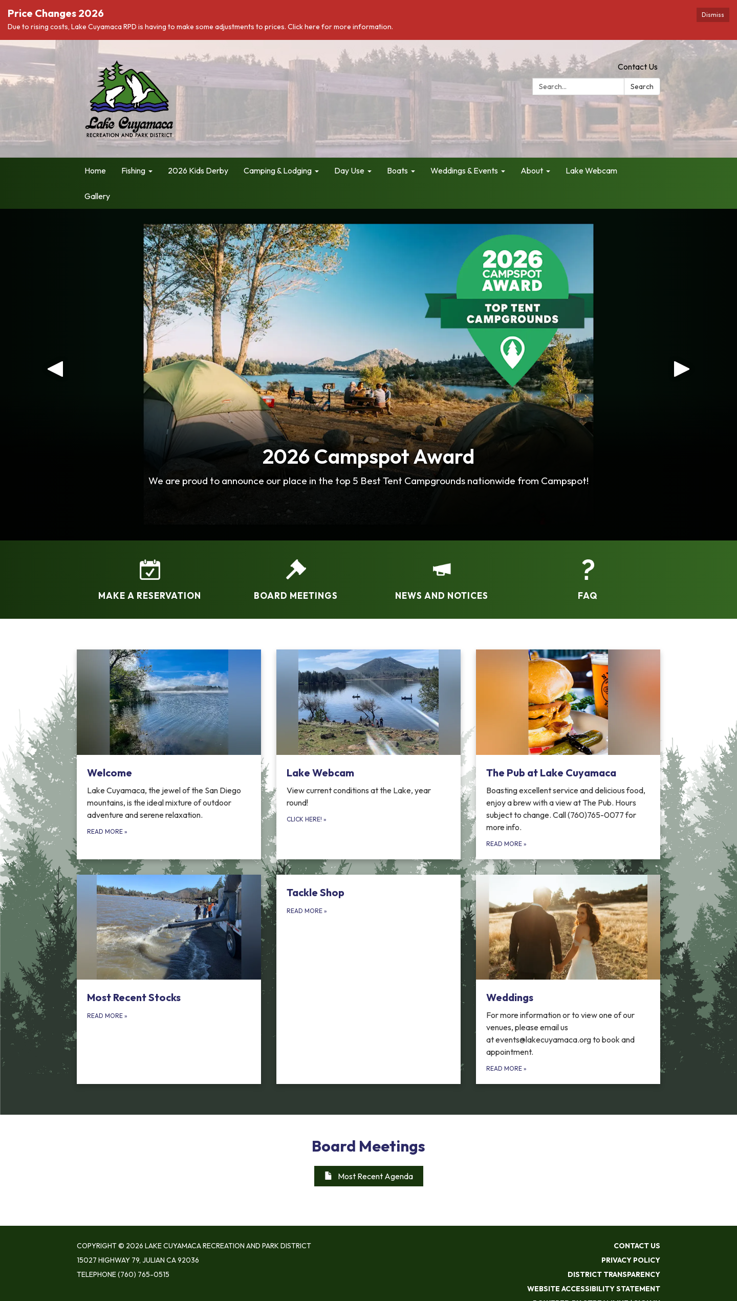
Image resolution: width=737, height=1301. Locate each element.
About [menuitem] (532, 170)
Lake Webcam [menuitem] (591, 170)
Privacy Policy (630, 1260)
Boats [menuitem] (397, 170)
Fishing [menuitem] (133, 170)
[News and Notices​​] (441, 573)
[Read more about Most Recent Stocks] (169, 980)
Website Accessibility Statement (593, 1288)
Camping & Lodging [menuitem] (278, 170)
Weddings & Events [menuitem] (464, 170)
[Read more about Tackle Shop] (368, 980)
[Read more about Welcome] (169, 754)
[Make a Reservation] (149, 573)
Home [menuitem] (95, 170)
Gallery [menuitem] (97, 196)
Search (642, 86)
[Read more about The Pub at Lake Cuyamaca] (568, 754)
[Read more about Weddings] (568, 980)
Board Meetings (368, 1146)
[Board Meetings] (295, 573)
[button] (55, 374)
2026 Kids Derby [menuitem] (198, 170)
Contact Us (638, 66)
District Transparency (614, 1274)
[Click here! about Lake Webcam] (368, 754)
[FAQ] (587, 573)
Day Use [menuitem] (349, 170)
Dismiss (713, 14)
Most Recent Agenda (368, 1176)
